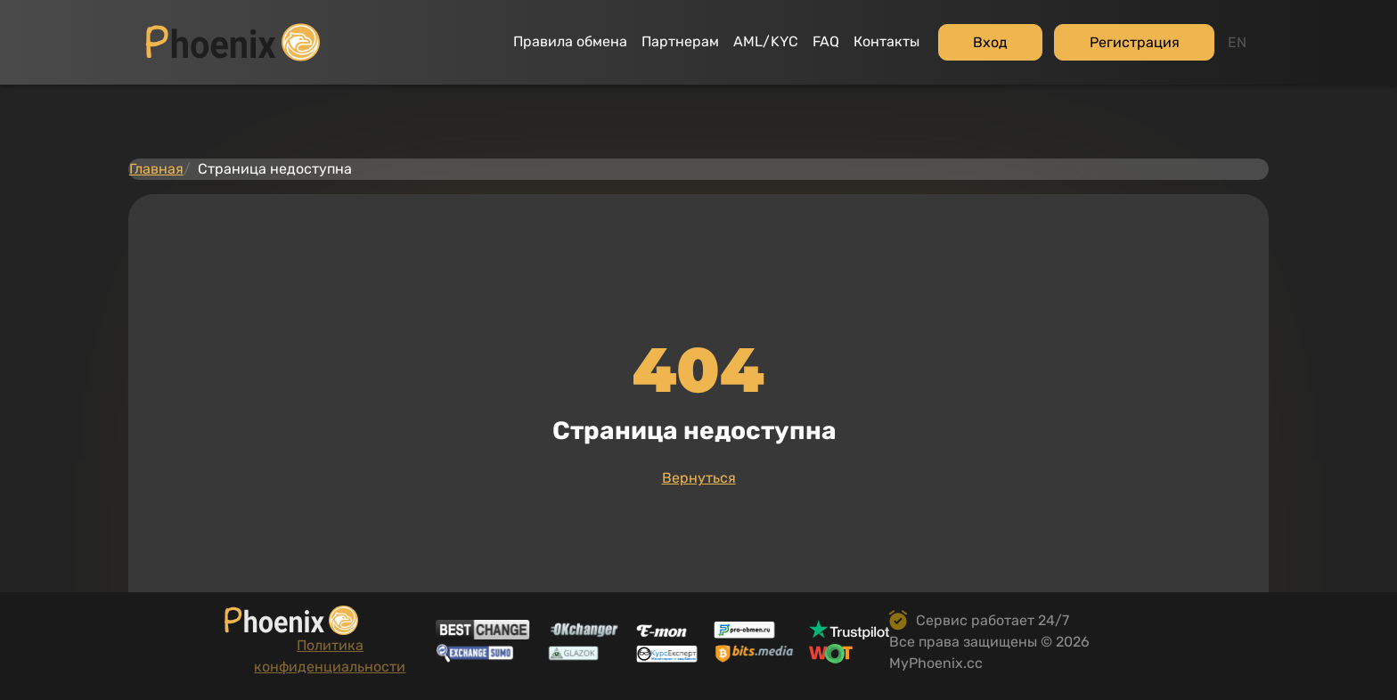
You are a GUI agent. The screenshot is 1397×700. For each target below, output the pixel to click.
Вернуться (699, 420)
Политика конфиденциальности (248, 674)
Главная (183, 87)
